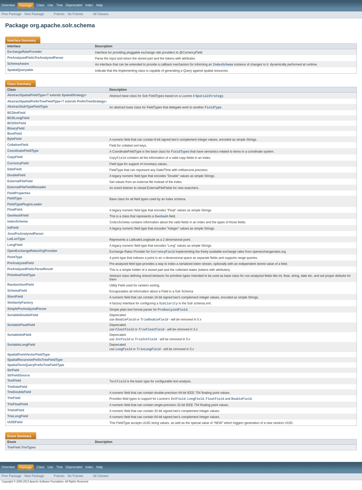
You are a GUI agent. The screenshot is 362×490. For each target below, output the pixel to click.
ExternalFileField (20, 182)
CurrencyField (18, 164)
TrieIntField (15, 414)
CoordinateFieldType (23, 151)
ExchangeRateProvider (24, 52)
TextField (14, 384)
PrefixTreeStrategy (91, 102)
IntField (12, 229)
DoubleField (16, 176)
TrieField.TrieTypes (21, 451)
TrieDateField (17, 390)
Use (50, 5)
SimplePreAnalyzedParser (27, 311)
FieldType (14, 199)
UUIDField (14, 426)
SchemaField (17, 292)
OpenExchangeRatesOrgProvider (32, 252)
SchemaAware (18, 64)
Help (99, 5)
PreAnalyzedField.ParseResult (30, 271)
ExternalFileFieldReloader (26, 188)
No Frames (75, 14)
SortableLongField (21, 348)
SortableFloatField (21, 327)
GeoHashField (18, 217)
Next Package (34, 14)
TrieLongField (17, 420)
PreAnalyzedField (20, 265)
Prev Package (11, 14)
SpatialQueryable (20, 70)
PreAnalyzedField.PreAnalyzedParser (35, 58)
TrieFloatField (17, 408)
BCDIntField (16, 113)
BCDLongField (18, 119)
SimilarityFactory (20, 304)
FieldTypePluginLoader (24, 205)
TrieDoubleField (19, 395)
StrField (13, 373)
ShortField (15, 298)
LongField (14, 246)
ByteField (14, 139)
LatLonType (16, 240)
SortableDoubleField (22, 317)
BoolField (14, 134)
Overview (8, 5)
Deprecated (74, 5)
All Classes (101, 14)
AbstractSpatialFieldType (26, 95)
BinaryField (15, 129)
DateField (14, 170)
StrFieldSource (18, 379)
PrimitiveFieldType (21, 277)
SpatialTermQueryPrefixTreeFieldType (35, 368)
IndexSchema (17, 223)
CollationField (17, 145)
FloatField (14, 211)
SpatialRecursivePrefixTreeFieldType (35, 363)
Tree (59, 5)
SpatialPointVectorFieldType (28, 358)
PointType (14, 259)
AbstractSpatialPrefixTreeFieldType (33, 102)
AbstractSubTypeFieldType (27, 107)
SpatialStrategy (73, 95)
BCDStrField (16, 124)
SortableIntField (19, 337)
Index (89, 5)
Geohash (161, 217)
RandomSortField (20, 286)
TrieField (13, 401)
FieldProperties (18, 194)
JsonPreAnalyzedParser (25, 235)
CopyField (15, 158)
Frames (59, 14)
